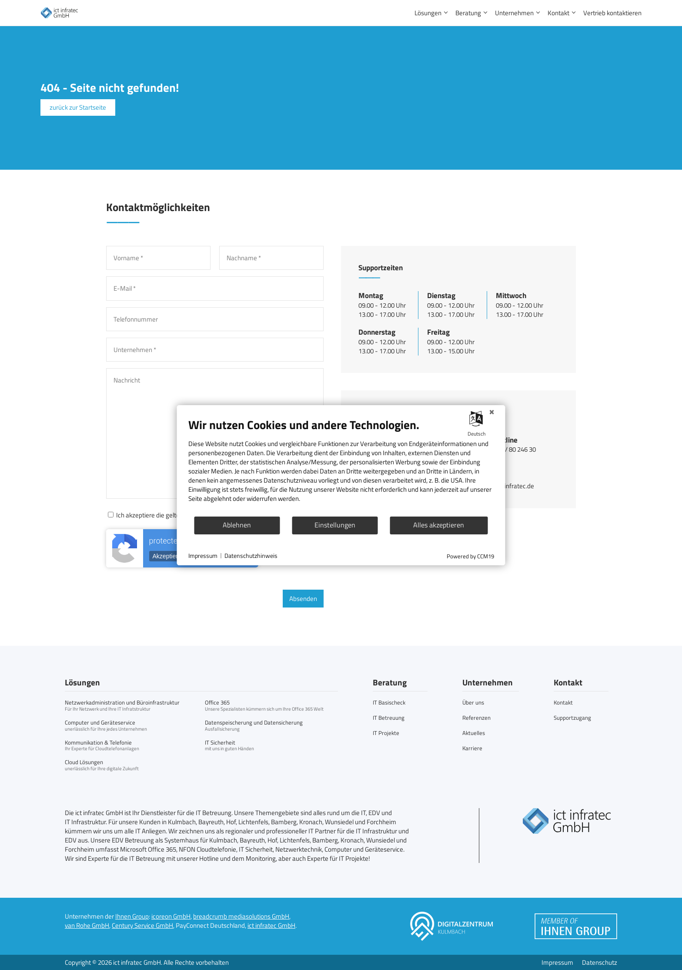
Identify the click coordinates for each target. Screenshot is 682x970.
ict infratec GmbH (271, 925)
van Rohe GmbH (87, 925)
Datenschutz (599, 962)
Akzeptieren (169, 556)
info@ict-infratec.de (506, 486)
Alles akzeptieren (438, 525)
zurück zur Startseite (78, 107)
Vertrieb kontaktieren (612, 13)
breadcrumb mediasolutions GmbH (241, 916)
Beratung (468, 13)
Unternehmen (514, 13)
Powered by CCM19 (470, 556)
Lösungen (428, 13)
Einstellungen (334, 525)
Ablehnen (237, 525)
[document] (341, 466)
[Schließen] (491, 412)
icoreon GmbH (171, 916)
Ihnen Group (132, 916)
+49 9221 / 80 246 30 (507, 449)
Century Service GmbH (142, 925)
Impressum (557, 962)
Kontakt (558, 13)
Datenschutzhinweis (250, 555)
